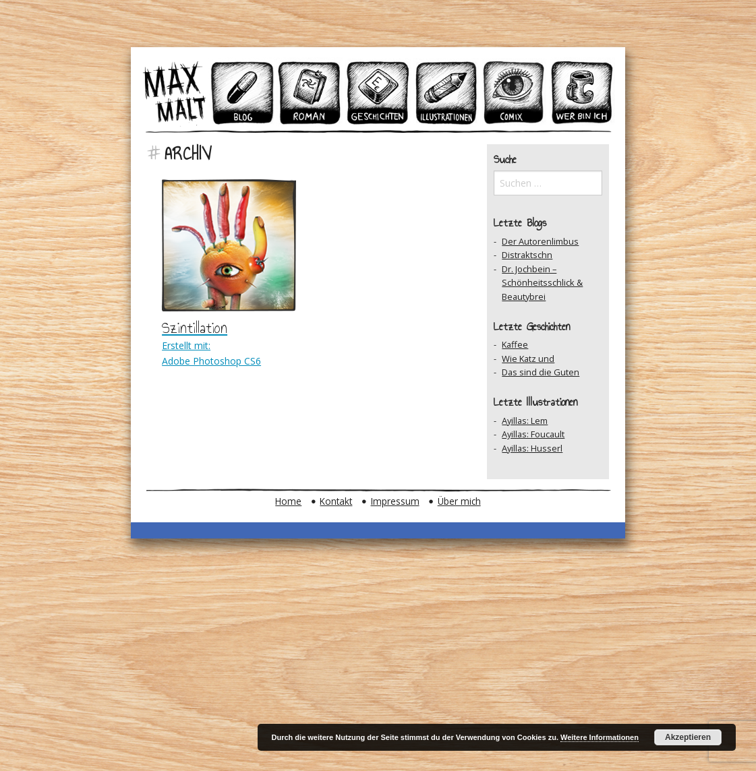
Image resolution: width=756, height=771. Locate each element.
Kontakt (336, 501)
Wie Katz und (528, 358)
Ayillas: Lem (525, 420)
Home (288, 501)
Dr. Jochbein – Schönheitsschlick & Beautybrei (542, 283)
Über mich (459, 501)
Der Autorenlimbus (540, 241)
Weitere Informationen (599, 737)
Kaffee (515, 344)
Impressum (395, 501)
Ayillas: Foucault (533, 434)
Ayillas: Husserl (532, 448)
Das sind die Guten (540, 372)
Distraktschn (527, 255)
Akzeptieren (688, 737)
